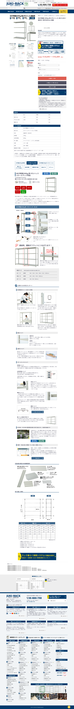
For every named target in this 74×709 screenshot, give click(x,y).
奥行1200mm (48, 8)
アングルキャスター (10, 671)
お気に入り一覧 (59, 654)
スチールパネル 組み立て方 (12, 668)
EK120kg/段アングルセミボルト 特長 (11, 650)
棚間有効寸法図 (35, 167)
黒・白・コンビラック (56, 8)
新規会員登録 (53, 2)
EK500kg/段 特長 (47, 644)
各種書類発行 (59, 647)
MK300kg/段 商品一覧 (35, 665)
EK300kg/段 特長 (35, 644)
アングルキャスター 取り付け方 (12, 673)
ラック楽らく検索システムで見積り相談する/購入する (55, 597)
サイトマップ (59, 663)
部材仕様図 (27, 167)
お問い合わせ (53, 600)
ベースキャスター (22, 660)
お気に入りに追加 (52, 86)
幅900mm (39, 569)
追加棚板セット (9, 663)
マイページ (65, 2)
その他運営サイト (61, 670)
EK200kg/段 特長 (22, 644)
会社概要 (35, 2)
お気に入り (59, 2)
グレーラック (63, 8)
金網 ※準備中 (9, 690)
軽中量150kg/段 (19, 11)
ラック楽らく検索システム (63, 11)
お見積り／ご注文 (52, 78)
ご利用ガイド (54, 11)
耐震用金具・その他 (10, 669)
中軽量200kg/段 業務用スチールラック (14, 565)
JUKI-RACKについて (62, 659)
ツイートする (47, 27)
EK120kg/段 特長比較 (11, 645)
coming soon (9, 697)
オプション (51, 167)
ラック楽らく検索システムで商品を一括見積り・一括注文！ (51, 92)
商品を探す (37, 458)
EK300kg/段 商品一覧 (35, 645)
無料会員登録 (59, 652)
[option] (22, 27)
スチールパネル (9, 666)
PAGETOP (69, 707)
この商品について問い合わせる (52, 82)
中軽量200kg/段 (28, 11)
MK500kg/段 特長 (47, 664)
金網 (8, 665)
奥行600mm (44, 570)
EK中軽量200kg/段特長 (20, 163)
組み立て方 (44, 167)
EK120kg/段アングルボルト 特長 (10, 648)
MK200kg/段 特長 (22, 664)
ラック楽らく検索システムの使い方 (60, 643)
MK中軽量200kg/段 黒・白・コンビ (46, 163)
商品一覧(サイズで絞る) (19, 167)
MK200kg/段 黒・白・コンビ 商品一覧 (24, 686)
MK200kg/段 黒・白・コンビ (24, 683)
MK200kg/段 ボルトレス (26, 566)
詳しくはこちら (38, 412)
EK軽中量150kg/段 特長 (11, 679)
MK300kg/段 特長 (35, 664)
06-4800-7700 (45, 5)
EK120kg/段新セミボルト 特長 (10, 653)
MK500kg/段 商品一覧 (48, 665)
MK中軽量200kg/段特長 (32, 163)
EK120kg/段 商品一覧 (11, 655)
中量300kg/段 (37, 11)
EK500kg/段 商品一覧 (48, 645)
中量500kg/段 (46, 11)
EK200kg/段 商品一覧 (23, 645)
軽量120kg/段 (11, 11)
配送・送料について (43, 108)
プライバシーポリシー (60, 666)
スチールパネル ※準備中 (11, 692)
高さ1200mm (34, 568)
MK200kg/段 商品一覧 (23, 665)
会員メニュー (61, 650)
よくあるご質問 (42, 2)
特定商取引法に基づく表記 (61, 668)
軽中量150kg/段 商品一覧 (11, 681)
